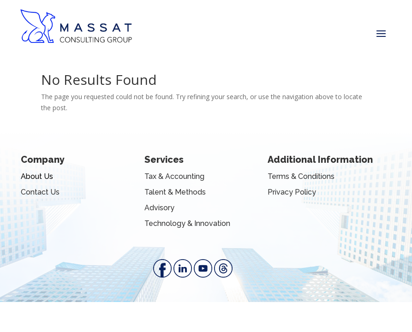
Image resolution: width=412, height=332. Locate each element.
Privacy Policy (292, 192)
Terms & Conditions (301, 176)
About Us (37, 176)
